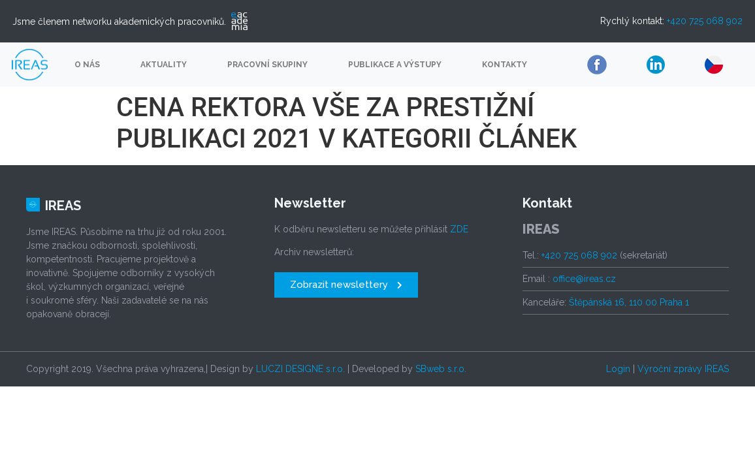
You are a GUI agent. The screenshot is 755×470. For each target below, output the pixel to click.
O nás (87, 64)
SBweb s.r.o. (440, 369)
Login (618, 369)
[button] (346, 285)
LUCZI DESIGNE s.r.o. (300, 369)
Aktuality (163, 64)
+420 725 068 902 (705, 21)
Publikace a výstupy (395, 64)
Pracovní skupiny (267, 64)
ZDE (459, 229)
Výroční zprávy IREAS (683, 369)
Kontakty (504, 64)
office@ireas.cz (584, 279)
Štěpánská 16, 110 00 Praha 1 (629, 302)
